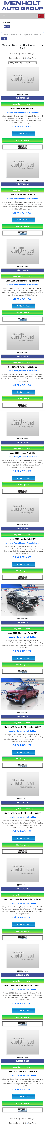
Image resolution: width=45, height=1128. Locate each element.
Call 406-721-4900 (21, 126)
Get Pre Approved (22, 140)
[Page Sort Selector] (17, 62)
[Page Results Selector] (32, 62)
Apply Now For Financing (22, 104)
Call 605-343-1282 (21, 651)
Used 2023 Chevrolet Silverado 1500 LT (22, 727)
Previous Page (14, 58)
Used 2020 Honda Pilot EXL (22, 453)
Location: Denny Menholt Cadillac (22, 637)
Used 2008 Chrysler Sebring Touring (22, 280)
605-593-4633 (22, 11)
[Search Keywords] (4, 38)
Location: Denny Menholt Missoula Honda (22, 112)
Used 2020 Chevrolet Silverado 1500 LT (22, 813)
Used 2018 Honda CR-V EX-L (22, 194)
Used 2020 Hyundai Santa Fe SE (22, 367)
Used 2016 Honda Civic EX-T (22, 539)
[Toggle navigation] (4, 16)
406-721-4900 (24, 98)
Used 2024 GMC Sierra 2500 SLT (22, 1071)
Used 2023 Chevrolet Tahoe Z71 (22, 633)
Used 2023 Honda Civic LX (22, 108)
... (27, 58)
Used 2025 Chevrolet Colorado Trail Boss (22, 899)
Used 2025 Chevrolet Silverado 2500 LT (22, 985)
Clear (6, 26)
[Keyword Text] (22, 34)
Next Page (32, 58)
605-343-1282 (24, 622)
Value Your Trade (23, 134)
